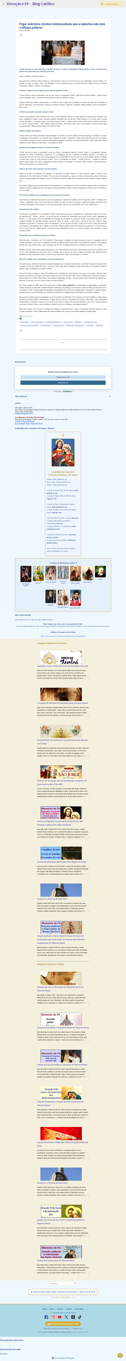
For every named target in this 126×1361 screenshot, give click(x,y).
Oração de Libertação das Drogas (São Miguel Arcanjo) (61, 862)
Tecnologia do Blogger (63, 1358)
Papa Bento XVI (46, 325)
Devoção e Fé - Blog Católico (31, 4)
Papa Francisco (58, 325)
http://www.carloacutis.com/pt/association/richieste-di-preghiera (63, 636)
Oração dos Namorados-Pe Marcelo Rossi (56, 1260)
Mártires (78, 322)
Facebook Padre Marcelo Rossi (30, 424)
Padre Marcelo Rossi (25, 421)
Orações (60, 1309)
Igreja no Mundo (37, 322)
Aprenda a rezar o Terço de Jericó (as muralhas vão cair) (62, 666)
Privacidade (79, 1309)
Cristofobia (24, 322)
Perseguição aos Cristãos (75, 325)
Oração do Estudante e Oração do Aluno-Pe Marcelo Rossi (63, 1028)
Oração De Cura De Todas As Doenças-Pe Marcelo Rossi (62, 1065)
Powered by (63, 391)
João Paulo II (68, 322)
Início (44, 1309)
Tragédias (89, 325)
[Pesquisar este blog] (112, 3)
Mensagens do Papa (90, 322)
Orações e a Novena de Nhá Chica (52, 899)
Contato (69, 1309)
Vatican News (28, 316)
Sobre (52, 1309)
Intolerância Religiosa (53, 322)
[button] (20, 35)
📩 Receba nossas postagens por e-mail (63, 1324)
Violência (99, 325)
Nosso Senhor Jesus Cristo (29, 325)
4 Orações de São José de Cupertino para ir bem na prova (62, 703)
